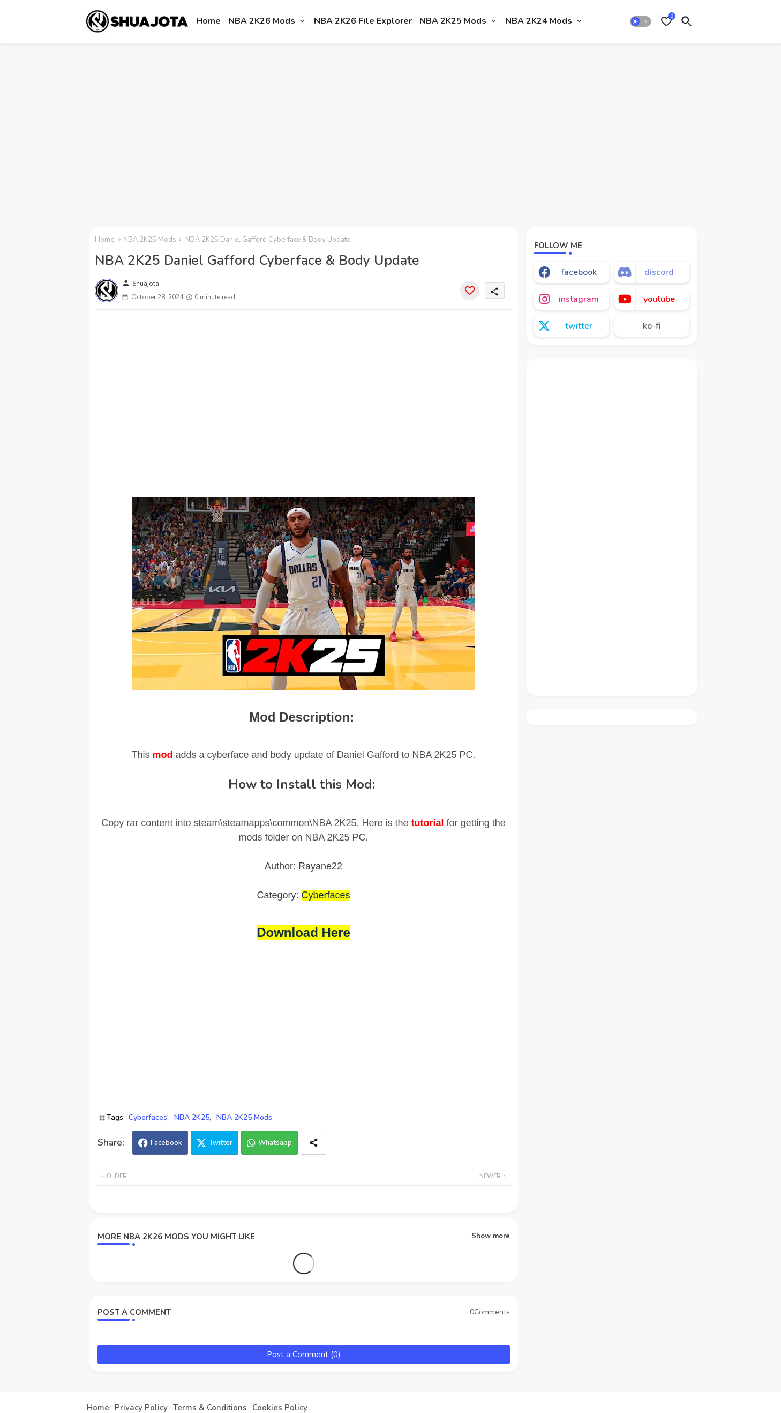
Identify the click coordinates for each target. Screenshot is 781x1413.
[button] (640, 21)
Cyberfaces (326, 895)
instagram (579, 299)
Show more (490, 1236)
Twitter (220, 1143)
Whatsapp (275, 1143)
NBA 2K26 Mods (261, 21)
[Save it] (469, 290)
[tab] (208, 21)
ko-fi (651, 326)
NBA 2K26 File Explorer (363, 21)
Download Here (303, 932)
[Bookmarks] (666, 21)
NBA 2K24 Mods (538, 21)
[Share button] (313, 1143)
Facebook (166, 1143)
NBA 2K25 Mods (452, 21)
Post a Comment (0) (304, 1354)
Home (208, 21)
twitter (578, 326)
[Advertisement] (390, 130)
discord (659, 272)
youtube (659, 299)
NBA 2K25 (191, 1117)
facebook (579, 272)
